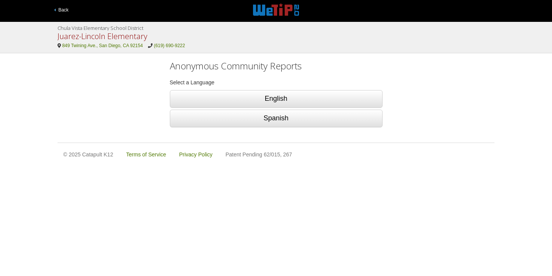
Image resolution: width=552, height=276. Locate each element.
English (275, 98)
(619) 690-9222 (169, 45)
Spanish (275, 118)
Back (61, 10)
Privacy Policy (195, 154)
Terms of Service (146, 154)
